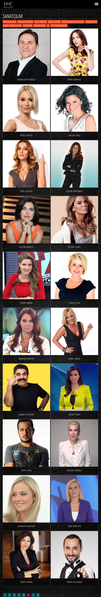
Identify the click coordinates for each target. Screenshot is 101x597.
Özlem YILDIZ (74, 246)
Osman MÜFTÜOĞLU (26, 79)
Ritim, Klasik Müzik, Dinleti (73, 21)
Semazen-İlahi (91, 21)
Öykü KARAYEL (74, 79)
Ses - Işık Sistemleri (59, 25)
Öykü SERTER (26, 135)
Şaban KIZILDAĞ (26, 414)
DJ (48, 25)
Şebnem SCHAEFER (26, 526)
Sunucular (27, 25)
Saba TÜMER (74, 358)
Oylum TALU (74, 135)
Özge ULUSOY (26, 191)
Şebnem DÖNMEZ (74, 470)
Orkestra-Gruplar (25, 21)
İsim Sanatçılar (9, 21)
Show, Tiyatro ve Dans (12, 25)
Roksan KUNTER (26, 358)
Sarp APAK (26, 470)
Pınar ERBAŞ (26, 302)
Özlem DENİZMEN (74, 191)
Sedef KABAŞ (26, 581)
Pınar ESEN (74, 302)
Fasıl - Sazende (54, 21)
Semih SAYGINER (74, 581)
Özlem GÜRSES (26, 246)
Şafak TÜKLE (74, 414)
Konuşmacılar (39, 25)
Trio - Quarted (40, 21)
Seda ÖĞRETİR (74, 526)
